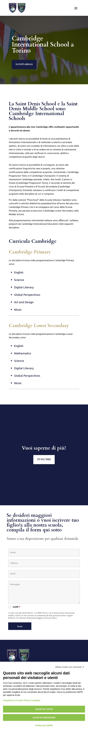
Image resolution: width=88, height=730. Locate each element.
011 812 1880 (44, 459)
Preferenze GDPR (44, 725)
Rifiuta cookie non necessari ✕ (69, 667)
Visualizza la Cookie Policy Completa (21, 700)
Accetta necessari (44, 717)
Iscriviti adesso (24, 64)
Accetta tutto (44, 709)
